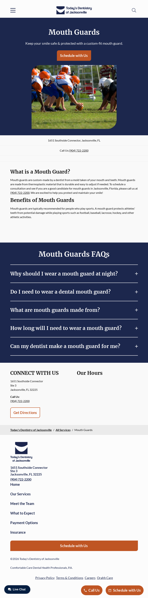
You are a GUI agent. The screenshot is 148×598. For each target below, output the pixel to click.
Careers (90, 578)
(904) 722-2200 (78, 150)
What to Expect (22, 513)
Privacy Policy (45, 578)
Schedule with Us (74, 55)
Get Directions (25, 412)
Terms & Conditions (69, 578)
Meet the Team (22, 503)
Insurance (18, 532)
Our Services (20, 494)
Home (15, 484)
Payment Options (24, 523)
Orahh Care (105, 578)
